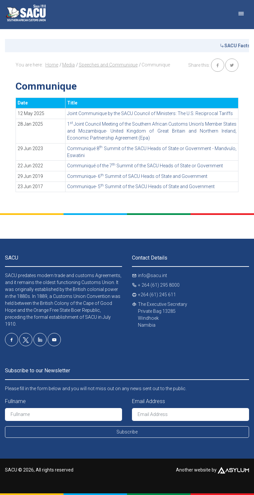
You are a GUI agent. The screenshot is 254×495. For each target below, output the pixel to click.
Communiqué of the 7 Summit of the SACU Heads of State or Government (145, 165)
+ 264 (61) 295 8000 (159, 285)
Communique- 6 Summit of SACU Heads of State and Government (137, 176)
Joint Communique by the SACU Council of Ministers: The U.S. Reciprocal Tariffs (150, 113)
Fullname (15, 401)
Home (51, 64)
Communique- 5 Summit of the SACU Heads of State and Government (141, 186)
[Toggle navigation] (241, 11)
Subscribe (127, 431)
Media (68, 64)
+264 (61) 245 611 (157, 294)
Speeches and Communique (108, 64)
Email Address (148, 401)
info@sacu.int (152, 275)
